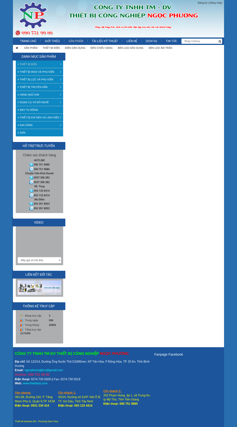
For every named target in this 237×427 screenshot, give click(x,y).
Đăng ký (202, 2)
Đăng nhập (215, 2)
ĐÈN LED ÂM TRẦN (160, 47)
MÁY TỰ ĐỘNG (28, 109)
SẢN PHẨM (76, 41)
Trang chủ (28, 41)
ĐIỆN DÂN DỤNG (75, 47)
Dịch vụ (151, 41)
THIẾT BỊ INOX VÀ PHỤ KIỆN (36, 71)
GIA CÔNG (25, 125)
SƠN (21, 132)
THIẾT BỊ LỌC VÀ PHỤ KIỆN (35, 79)
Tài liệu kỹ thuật (105, 41)
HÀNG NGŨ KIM (28, 94)
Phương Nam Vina (48, 421)
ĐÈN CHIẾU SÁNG (102, 47)
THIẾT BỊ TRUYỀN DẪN (33, 87)
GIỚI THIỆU (52, 41)
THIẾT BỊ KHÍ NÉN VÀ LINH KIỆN (38, 117)
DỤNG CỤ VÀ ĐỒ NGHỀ (33, 102)
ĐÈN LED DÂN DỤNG (130, 47)
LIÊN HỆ (131, 41)
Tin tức (171, 41)
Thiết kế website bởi (25, 421)
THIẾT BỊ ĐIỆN (51, 47)
